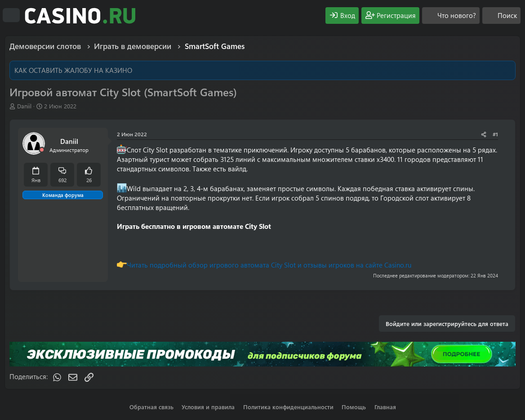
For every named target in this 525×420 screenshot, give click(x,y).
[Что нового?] (451, 15)
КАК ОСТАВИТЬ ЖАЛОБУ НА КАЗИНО (73, 70)
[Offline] (42, 150)
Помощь (354, 407)
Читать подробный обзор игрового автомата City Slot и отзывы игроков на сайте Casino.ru (269, 264)
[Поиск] (501, 15)
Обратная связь (151, 407)
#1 (495, 134)
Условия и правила (208, 407)
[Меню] (11, 15)
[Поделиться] (483, 134)
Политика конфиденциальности (288, 407)
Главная (385, 407)
